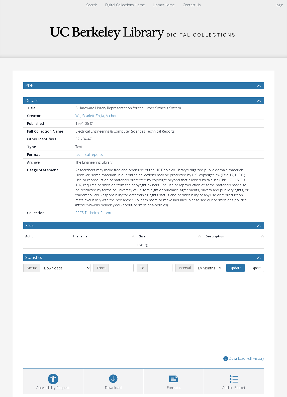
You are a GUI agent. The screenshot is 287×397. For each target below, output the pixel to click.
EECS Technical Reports (94, 212)
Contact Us (192, 5)
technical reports (89, 154)
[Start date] (121, 268)
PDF (29, 85)
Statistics (33, 257)
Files (29, 225)
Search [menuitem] (91, 5)
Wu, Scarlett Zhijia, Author (96, 115)
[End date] (159, 268)
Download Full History (243, 358)
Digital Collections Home (125, 5)
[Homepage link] (143, 32)
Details (31, 100)
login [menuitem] (279, 5)
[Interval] (208, 268)
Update (235, 267)
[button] (174, 381)
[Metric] (65, 268)
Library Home (164, 5)
